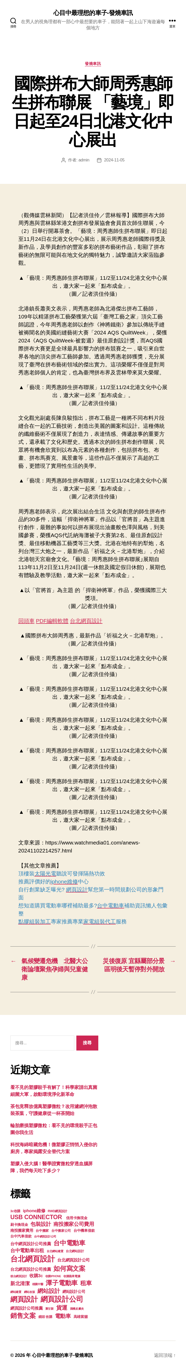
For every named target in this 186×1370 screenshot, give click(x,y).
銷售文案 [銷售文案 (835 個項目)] (23, 1315)
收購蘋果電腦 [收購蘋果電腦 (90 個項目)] (71, 1276)
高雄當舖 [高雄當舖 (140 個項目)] (81, 1317)
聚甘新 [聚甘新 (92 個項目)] (49, 1308)
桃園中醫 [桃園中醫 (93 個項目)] (37, 1284)
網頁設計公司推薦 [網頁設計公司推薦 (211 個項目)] (26, 1308)
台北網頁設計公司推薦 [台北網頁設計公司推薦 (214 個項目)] (30, 1269)
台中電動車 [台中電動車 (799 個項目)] (69, 1242)
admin (83, 160)
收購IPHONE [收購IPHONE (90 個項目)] (53, 1276)
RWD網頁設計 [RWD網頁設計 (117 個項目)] (57, 1211)
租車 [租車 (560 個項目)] (86, 1283)
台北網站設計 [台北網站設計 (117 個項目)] (75, 1251)
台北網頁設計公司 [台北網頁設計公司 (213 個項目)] (73, 1260)
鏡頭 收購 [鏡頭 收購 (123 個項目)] (45, 1317)
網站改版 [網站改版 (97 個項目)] (29, 1291)
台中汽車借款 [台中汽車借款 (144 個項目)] (20, 1236)
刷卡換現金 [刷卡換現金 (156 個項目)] (19, 1225)
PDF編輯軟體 (52, 621)
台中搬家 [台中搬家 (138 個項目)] (42, 1231)
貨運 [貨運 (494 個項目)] (61, 1308)
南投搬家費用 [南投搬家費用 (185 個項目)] (21, 1230)
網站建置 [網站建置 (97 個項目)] (15, 1291)
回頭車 (26, 621)
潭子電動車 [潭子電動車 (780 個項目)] (62, 1282)
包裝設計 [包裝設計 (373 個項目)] (40, 1224)
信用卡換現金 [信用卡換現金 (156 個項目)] (76, 1218)
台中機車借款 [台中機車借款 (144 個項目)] (84, 1231)
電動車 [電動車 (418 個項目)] (63, 1316)
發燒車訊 (93, 63)
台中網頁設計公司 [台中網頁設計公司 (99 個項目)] (45, 1236)
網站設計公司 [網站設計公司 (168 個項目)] (73, 1292)
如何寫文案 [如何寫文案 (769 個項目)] (69, 1268)
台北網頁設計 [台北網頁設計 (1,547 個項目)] (32, 1258)
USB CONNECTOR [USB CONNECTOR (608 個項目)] (36, 1217)
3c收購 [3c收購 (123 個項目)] (15, 1211)
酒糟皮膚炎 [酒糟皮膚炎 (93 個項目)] (77, 1308)
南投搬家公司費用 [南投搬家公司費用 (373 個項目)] (73, 1224)
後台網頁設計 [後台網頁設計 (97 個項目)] (18, 1276)
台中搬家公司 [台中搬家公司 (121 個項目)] (61, 1231)
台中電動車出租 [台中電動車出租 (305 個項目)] (27, 1250)
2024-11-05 (114, 160)
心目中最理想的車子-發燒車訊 (92, 13)
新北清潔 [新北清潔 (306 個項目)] (20, 1283)
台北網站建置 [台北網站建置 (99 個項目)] (55, 1251)
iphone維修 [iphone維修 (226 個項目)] (34, 1210)
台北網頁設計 (86, 621)
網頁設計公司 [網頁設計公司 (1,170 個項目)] (62, 1299)
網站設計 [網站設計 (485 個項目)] (48, 1291)
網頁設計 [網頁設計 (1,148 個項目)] (24, 1299)
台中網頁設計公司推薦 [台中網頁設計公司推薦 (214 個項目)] (30, 1243)
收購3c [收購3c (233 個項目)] (36, 1275)
